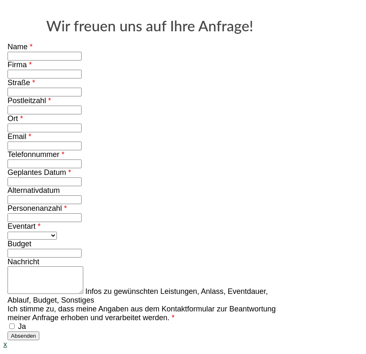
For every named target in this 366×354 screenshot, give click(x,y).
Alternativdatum (34, 190)
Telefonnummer (36, 154)
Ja (17, 331)
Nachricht (23, 262)
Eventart (24, 226)
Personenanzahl (37, 208)
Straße (21, 82)
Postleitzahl (29, 100)
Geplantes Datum (39, 172)
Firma (20, 65)
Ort (15, 118)
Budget (19, 244)
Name (20, 47)
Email (19, 136)
